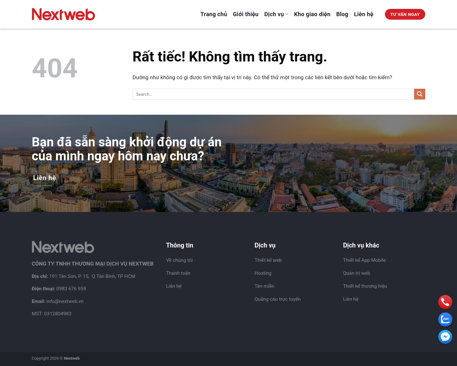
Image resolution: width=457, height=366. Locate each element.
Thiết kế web (268, 260)
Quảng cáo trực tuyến (278, 299)
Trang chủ (214, 14)
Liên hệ (364, 14)
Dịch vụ (276, 14)
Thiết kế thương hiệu (365, 286)
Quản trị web (356, 273)
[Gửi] (419, 94)
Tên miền (264, 286)
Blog (342, 14)
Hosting (263, 273)
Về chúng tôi (179, 260)
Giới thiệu (246, 14)
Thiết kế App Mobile (364, 260)
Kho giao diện (312, 14)
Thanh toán (178, 273)
